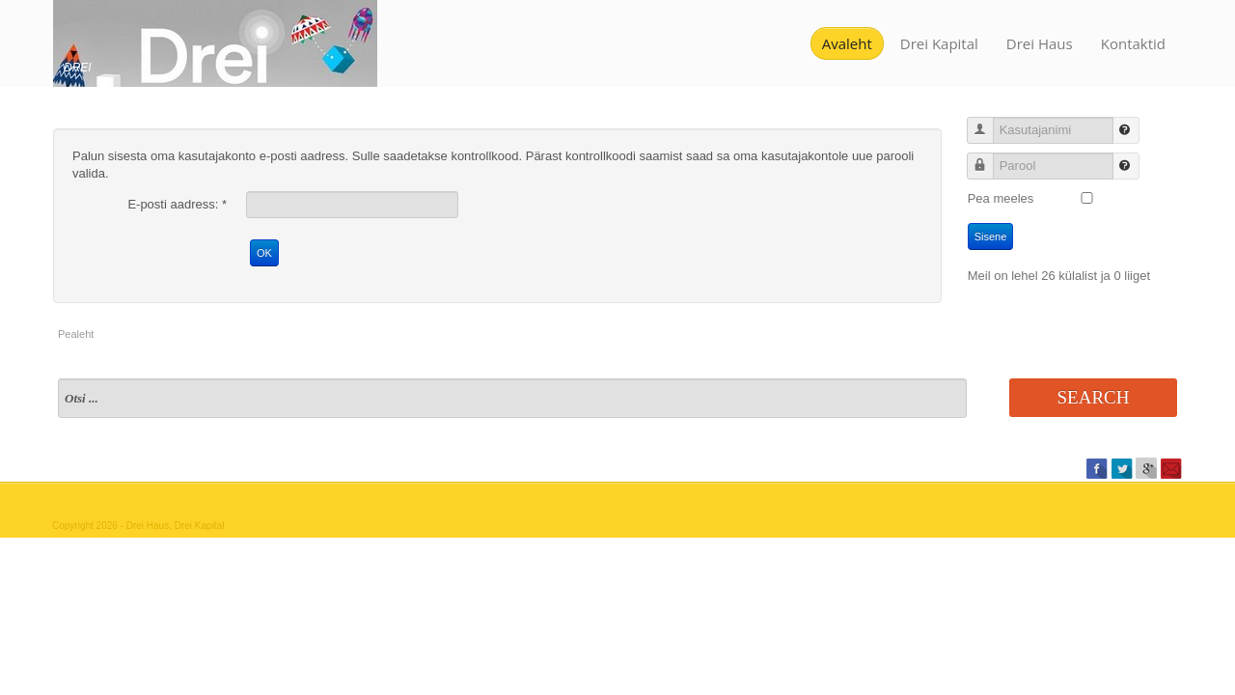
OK (264, 253)
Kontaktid (1133, 43)
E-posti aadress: (177, 204)
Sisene (990, 236)
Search (1093, 397)
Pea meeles (1001, 198)
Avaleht (847, 43)
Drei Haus (1039, 43)
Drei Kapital (939, 43)
